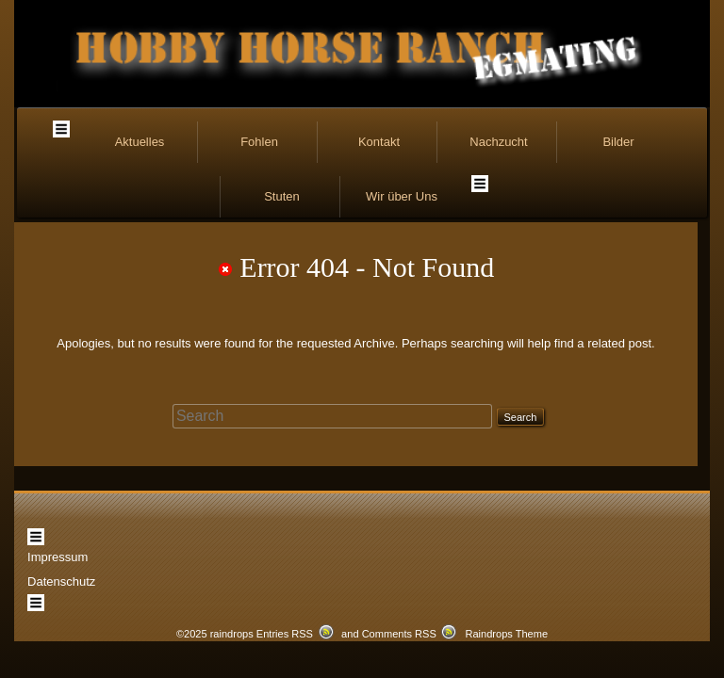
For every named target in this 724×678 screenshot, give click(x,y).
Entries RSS (284, 576)
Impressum (57, 476)
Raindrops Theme (506, 576)
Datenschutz (61, 500)
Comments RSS (399, 576)
